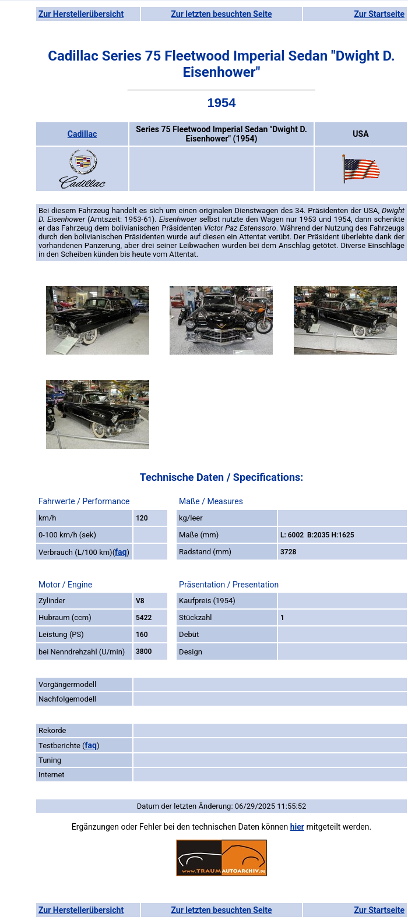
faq (120, 552)
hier (297, 826)
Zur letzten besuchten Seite (221, 14)
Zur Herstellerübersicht (81, 14)
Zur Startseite (379, 14)
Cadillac (82, 134)
